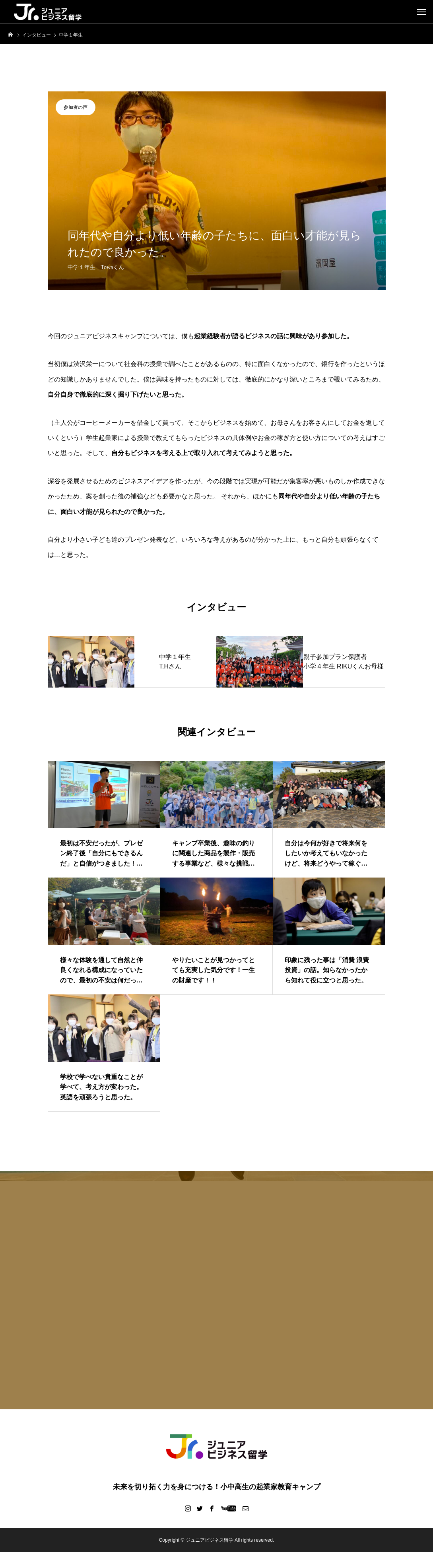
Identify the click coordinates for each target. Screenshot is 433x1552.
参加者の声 (75, 107)
